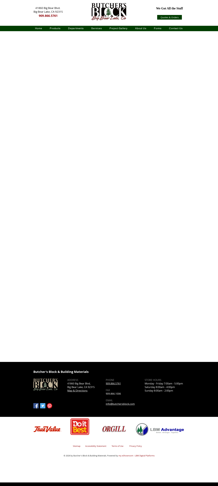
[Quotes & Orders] (169, 17)
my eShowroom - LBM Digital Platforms (137, 455)
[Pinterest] (49, 405)
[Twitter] (42, 405)
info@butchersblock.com (120, 404)
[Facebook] (36, 405)
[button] (55, 28)
